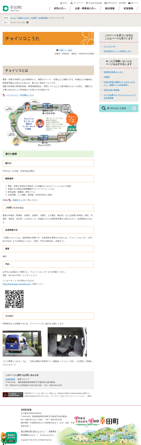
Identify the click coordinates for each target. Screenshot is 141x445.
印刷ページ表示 (65, 50)
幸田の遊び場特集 (111, 90)
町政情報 (128, 8)
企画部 (34, 18)
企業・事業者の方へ (85, 8)
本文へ (65, 3)
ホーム (13, 18)
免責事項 (52, 431)
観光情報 (110, 8)
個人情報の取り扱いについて (33, 431)
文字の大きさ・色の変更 (116, 3)
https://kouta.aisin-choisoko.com (16, 284)
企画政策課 (43, 18)
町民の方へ (60, 8)
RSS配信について (28, 435)
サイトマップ (78, 3)
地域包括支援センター (113, 72)
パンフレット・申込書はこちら (20, 95)
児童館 (107, 77)
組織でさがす (23, 18)
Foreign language (95, 3)
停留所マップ (18, 200)
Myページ (134, 3)
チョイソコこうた (17, 22)
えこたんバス (110, 46)
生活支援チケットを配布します (117, 51)
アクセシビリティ (47, 435)
